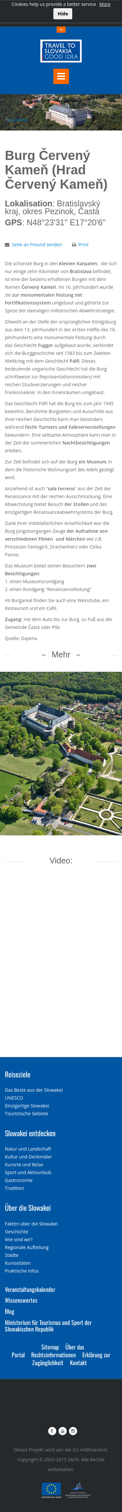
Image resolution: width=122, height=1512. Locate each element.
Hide (63, 13)
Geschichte (16, 1231)
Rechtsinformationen (53, 1354)
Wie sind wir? (19, 1239)
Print (83, 244)
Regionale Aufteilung (26, 1247)
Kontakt (78, 1362)
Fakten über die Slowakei (31, 1224)
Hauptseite (16, 120)
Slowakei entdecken (30, 1133)
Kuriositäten (18, 1263)
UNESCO (14, 1098)
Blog (9, 1311)
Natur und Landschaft (28, 1149)
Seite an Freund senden (37, 244)
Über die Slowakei (28, 1207)
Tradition (14, 1188)
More (105, 4)
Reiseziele (17, 1074)
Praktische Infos (22, 1271)
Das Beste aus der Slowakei (34, 1090)
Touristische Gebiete (26, 1113)
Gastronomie (19, 1180)
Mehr (61, 654)
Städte (12, 1255)
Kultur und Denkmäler (28, 1157)
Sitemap (50, 1347)
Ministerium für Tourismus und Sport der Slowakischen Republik (48, 1325)
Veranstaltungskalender (30, 1289)
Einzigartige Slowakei (27, 1106)
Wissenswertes (21, 1300)
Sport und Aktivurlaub (28, 1172)
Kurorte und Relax (24, 1164)
